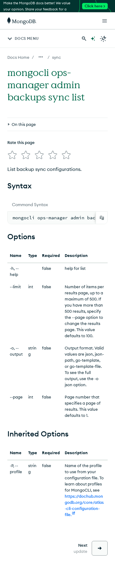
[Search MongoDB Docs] (84, 38)
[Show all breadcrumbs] (40, 57)
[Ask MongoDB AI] (93, 38)
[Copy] (102, 217)
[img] (12, 155)
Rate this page (21, 142)
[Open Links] (105, 20)
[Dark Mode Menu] (103, 38)
